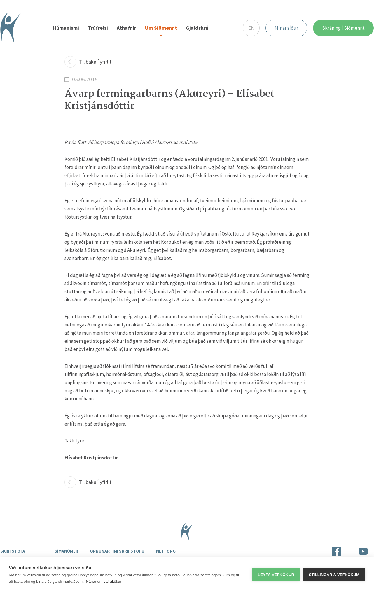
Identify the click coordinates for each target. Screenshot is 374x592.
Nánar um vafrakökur (103, 581)
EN (251, 27)
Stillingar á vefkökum (334, 574)
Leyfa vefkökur (276, 574)
